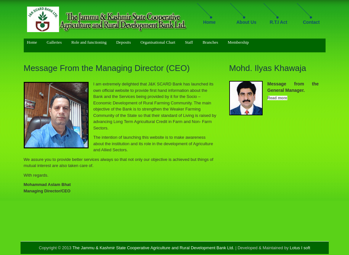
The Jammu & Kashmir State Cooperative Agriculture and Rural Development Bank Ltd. (153, 247)
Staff (189, 42)
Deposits (123, 42)
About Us (246, 22)
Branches (210, 42)
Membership (238, 42)
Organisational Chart (157, 42)
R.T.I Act (278, 22)
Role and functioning (89, 42)
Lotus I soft (300, 247)
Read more (277, 98)
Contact (311, 22)
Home (209, 22)
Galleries (54, 42)
